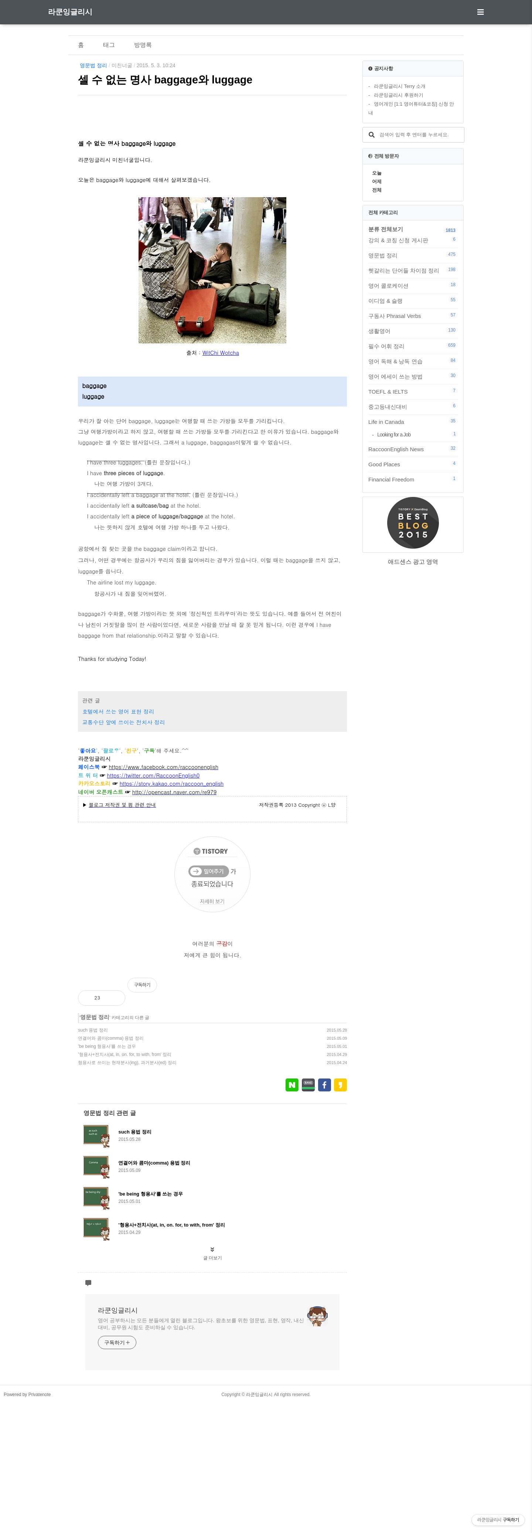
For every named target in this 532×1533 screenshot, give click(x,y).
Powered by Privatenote (27, 1523)
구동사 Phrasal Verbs (413, 315)
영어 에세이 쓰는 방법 (413, 376)
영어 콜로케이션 (413, 285)
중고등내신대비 (413, 406)
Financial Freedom (413, 479)
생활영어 (413, 330)
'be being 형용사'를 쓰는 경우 (107, 1175)
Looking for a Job (417, 434)
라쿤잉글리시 (70, 12)
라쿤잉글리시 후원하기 (398, 95)
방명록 (143, 45)
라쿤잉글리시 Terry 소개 (400, 86)
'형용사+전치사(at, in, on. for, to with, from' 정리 (124, 1183)
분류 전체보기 (385, 229)
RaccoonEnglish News (413, 449)
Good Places (413, 464)
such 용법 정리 (93, 1159)
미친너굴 (122, 65)
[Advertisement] (212, 165)
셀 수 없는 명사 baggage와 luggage (165, 80)
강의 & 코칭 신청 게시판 (413, 240)
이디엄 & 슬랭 (413, 300)
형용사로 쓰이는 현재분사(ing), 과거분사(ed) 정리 (127, 1191)
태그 (109, 45)
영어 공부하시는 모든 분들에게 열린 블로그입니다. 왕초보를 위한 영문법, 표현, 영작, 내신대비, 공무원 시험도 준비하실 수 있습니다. (201, 1453)
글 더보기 (212, 1387)
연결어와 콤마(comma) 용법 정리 (110, 1167)
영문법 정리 (93, 65)
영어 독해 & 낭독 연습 (413, 361)
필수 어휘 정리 (413, 346)
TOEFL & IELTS (413, 391)
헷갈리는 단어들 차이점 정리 (413, 270)
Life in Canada (413, 421)
